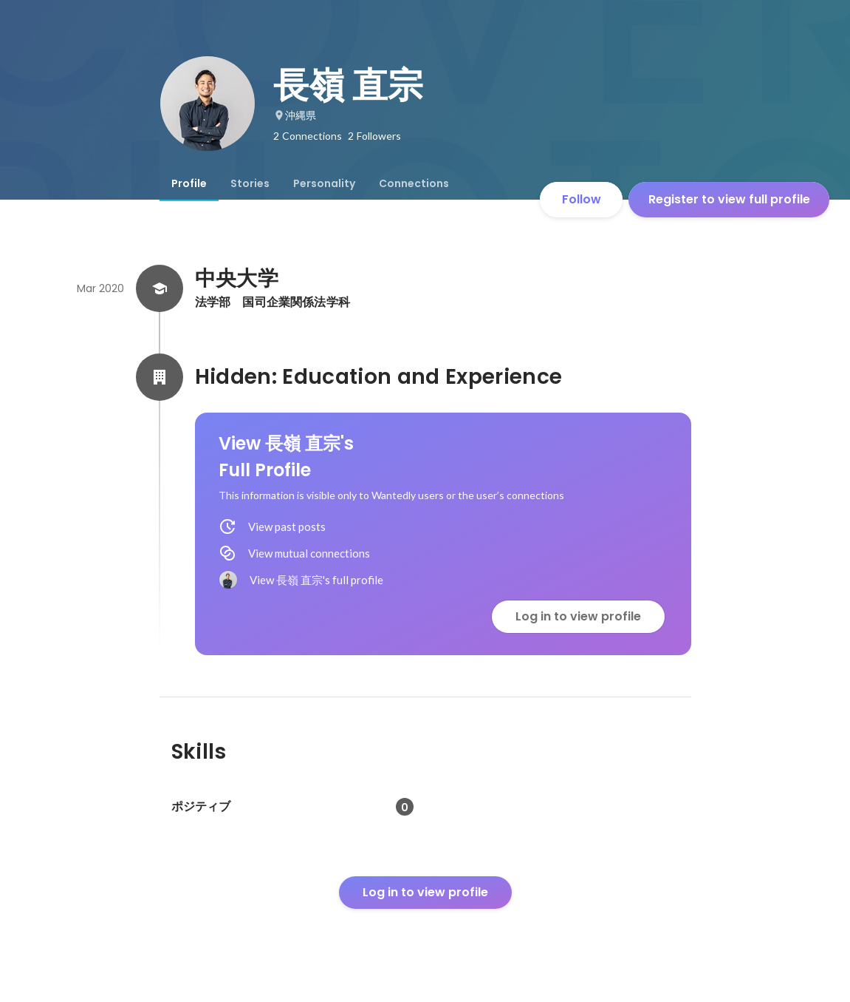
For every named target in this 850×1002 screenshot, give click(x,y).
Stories (250, 183)
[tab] (189, 183)
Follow (581, 199)
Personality (324, 183)
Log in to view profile (578, 616)
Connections (414, 183)
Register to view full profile (729, 199)
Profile (189, 183)
